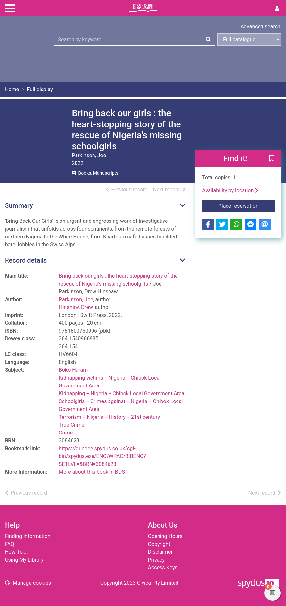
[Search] (208, 39)
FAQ (9, 544)
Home (12, 89)
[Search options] (249, 39)
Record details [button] (26, 260)
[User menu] (277, 8)
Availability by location (230, 191)
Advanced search (260, 27)
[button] (272, 159)
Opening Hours (165, 536)
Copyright (159, 544)
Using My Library (24, 560)
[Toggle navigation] (10, 7)
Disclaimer (160, 552)
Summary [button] (19, 205)
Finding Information (27, 536)
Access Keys (162, 568)
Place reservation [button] (246, 205)
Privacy (156, 560)
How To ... (16, 552)
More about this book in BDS (92, 472)
